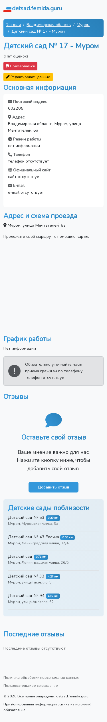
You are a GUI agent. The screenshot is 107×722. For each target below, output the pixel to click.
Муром (83, 24)
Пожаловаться (20, 66)
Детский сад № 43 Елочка (33, 537)
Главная (13, 24)
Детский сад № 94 (26, 595)
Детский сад (20, 556)
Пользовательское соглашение (30, 685)
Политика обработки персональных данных (41, 677)
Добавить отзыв (53, 487)
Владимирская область (49, 24)
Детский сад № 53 (26, 517)
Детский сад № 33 (26, 576)
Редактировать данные (28, 76)
